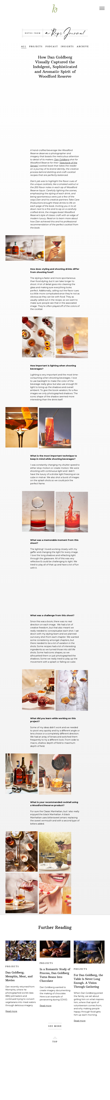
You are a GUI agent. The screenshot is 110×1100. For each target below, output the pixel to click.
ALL (23, 46)
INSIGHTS (67, 46)
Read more (11, 1011)
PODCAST (52, 46)
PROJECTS (36, 46)
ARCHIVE (83, 46)
